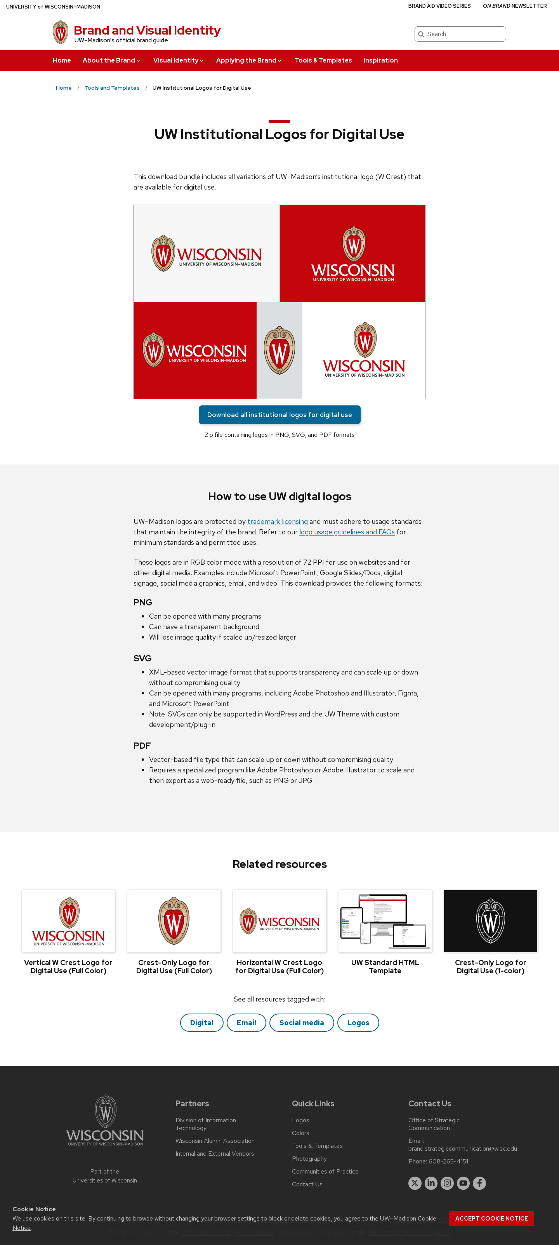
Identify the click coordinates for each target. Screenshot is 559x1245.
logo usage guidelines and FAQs (347, 531)
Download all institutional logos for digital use (279, 414)
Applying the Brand (249, 60)
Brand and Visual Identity (147, 30)
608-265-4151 (448, 1161)
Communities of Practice (325, 1171)
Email (246, 1022)
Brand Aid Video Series (439, 6)
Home (62, 60)
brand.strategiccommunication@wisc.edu (462, 1149)
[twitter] (415, 1183)
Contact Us (307, 1184)
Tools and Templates (112, 87)
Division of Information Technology (205, 1124)
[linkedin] (431, 1183)
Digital (202, 1022)
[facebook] (479, 1183)
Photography (309, 1159)
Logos (358, 1022)
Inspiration (381, 60)
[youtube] (463, 1183)
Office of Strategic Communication (434, 1124)
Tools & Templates (323, 60)
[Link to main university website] (105, 1147)
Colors (300, 1133)
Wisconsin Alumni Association (215, 1141)
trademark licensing (277, 521)
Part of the (105, 1176)
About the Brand (112, 60)
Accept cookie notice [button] (491, 1218)
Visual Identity (179, 60)
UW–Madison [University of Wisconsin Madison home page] (53, 6)
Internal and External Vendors (214, 1154)
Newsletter (515, 6)
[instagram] (447, 1183)
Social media (302, 1022)
